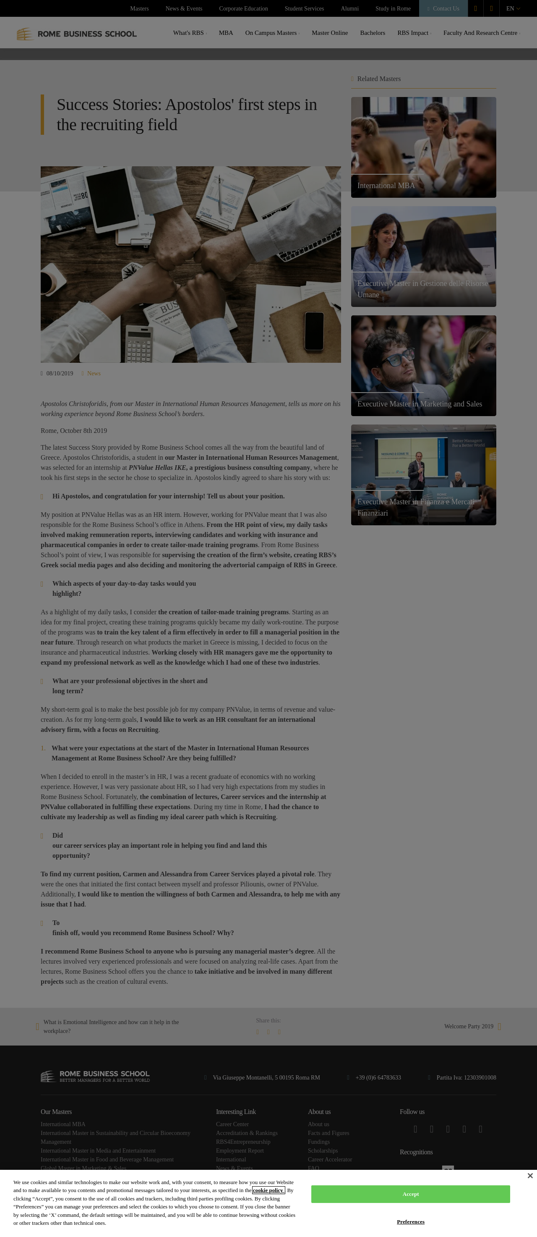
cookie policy (268, 1190)
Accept (411, 1194)
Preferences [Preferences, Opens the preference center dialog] (411, 1221)
